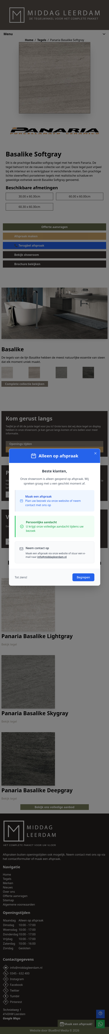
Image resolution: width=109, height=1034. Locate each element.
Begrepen (83, 577)
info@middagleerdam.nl (52, 557)
